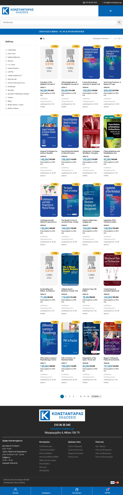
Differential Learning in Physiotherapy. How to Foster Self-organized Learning (48, 361)
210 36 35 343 (62, 425)
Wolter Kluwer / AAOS (15, 105)
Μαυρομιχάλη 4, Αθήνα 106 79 (62, 432)
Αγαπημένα (46, 493)
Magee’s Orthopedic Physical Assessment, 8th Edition (111, 360)
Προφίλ (15, 493)
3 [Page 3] (69, 396)
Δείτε (116, 38)
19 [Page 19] (84, 396)
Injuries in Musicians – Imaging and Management (90, 222)
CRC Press (12, 54)
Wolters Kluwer (13, 108)
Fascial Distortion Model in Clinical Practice (70, 152)
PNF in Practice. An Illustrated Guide (68, 359)
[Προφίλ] (15, 489)
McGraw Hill (12, 79)
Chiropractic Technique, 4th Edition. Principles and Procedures (91, 153)
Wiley (10, 101)
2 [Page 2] (65, 396)
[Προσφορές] (76, 489)
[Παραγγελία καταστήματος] (95, 38)
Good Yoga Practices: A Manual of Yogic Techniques (112, 84)
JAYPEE (10, 72)
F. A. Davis (11, 65)
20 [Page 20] (88, 396)
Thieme (10, 97)
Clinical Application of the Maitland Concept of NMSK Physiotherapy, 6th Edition (70, 85)
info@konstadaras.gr (62, 428)
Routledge (11, 86)
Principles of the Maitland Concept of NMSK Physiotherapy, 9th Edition (47, 85)
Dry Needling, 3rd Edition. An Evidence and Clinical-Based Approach (47, 292)
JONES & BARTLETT (15, 75)
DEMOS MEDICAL (14, 57)
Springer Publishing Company (18, 94)
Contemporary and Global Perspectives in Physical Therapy (48, 222)
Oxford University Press (16, 83)
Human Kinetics (13, 68)
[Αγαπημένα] (46, 489)
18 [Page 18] (81, 396)
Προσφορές (76, 493)
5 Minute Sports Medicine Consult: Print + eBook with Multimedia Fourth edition (70, 292)
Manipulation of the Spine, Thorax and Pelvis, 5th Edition (89, 360)
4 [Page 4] (73, 396)
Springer (11, 90)
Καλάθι (107, 493)
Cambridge (12, 50)
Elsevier (10, 61)
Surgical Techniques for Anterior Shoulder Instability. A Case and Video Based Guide (48, 154)
